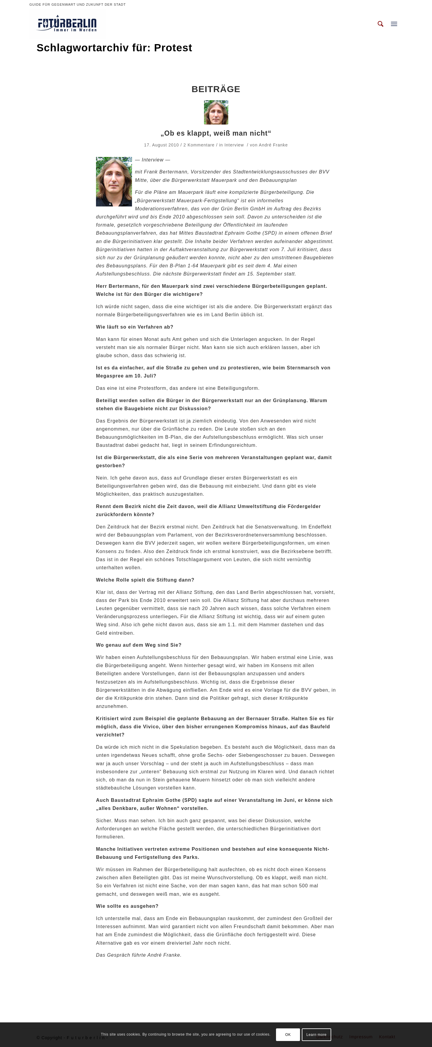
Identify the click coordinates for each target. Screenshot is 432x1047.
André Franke (273, 145)
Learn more (316, 1035)
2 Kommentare (199, 145)
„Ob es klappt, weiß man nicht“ (216, 133)
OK (288, 1035)
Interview (234, 145)
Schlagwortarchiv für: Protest (114, 47)
